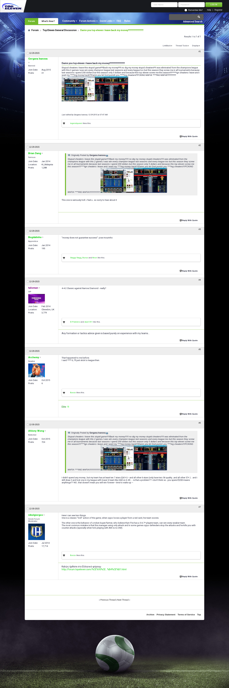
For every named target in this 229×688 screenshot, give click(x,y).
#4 (200, 280)
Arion (94, 258)
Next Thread (123, 600)
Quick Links (106, 21)
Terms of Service (186, 614)
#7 (200, 507)
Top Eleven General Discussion (60, 30)
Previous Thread (108, 600)
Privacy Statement (166, 614)
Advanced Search (192, 21)
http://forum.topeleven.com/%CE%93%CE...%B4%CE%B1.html (94, 569)
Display (195, 46)
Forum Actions (87, 21)
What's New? (48, 21)
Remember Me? (195, 10)
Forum (31, 21)
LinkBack (167, 46)
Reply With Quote (189, 136)
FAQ (119, 21)
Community (68, 21)
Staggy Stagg (75, 258)
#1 (200, 51)
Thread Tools (181, 46)
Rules (127, 21)
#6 (200, 423)
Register (218, 10)
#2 (200, 145)
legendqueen (76, 123)
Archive (150, 614)
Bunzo (85, 258)
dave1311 (88, 322)
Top (199, 614)
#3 (200, 229)
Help (209, 10)
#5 (200, 349)
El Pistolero (75, 322)
